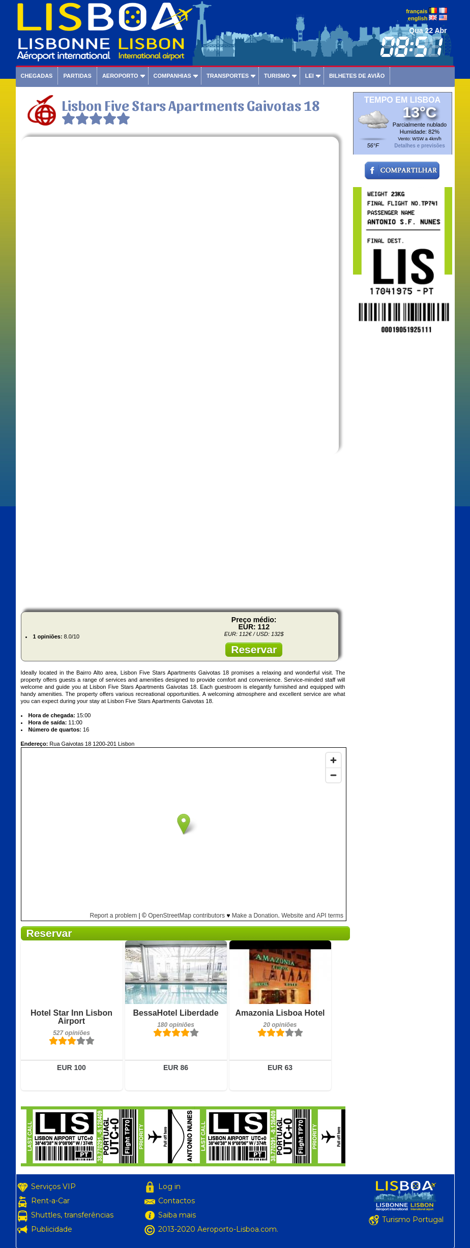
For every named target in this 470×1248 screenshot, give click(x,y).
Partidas (77, 76)
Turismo (277, 76)
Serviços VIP (53, 1186)
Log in (169, 1186)
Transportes (228, 76)
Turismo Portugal (413, 1219)
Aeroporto (120, 76)
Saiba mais (177, 1215)
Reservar (254, 649)
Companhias (172, 76)
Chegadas (37, 76)
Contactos (176, 1200)
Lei (309, 76)
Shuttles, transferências (72, 1215)
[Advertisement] (183, 533)
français (416, 11)
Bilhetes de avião (357, 76)
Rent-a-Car (50, 1200)
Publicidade (51, 1229)
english (418, 18)
